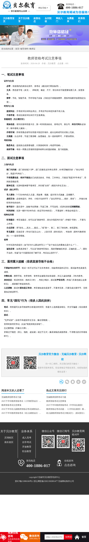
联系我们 (81, 20)
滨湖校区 (8, 437)
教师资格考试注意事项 (11, 405)
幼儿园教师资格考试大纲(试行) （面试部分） (66, 413)
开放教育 (26, 447)
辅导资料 (24, 49)
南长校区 (8, 442)
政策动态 (37, 20)
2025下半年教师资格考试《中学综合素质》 (65, 405)
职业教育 (26, 451)
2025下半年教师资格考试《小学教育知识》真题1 (22, 401)
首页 (17, 49)
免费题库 (70, 20)
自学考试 (26, 442)
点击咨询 (70, 465)
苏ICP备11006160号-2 (24, 481)
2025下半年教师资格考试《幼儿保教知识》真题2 (22, 413)
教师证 (32, 49)
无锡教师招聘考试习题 (11, 397)
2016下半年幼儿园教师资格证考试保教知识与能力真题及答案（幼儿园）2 (22, 409)
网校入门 (59, 20)
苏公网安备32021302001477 (46, 481)
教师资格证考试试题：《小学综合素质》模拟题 (67, 409)
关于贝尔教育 (24, 20)
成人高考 (26, 437)
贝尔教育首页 (8, 20)
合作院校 (48, 20)
